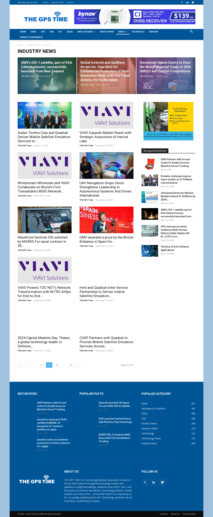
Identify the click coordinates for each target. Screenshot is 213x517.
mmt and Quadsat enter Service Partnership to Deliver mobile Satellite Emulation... (104, 292)
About (45, 2)
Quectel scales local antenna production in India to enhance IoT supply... (53, 443)
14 (57, 365)
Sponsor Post (57, 2)
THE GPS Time (28, 76)
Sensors (153, 31)
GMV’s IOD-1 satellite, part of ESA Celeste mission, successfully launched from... (177, 213)
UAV (52, 31)
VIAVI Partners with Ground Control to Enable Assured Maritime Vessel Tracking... (176, 162)
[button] (191, 31)
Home (23, 31)
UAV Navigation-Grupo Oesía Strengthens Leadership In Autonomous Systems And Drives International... (105, 189)
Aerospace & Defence (154, 151)
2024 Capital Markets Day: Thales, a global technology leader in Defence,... (44, 342)
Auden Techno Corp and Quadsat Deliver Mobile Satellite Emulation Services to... (44, 137)
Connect (70, 2)
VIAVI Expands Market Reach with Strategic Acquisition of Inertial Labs (105, 137)
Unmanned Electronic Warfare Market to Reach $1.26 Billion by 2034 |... (178, 196)
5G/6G (70, 31)
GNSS (33, 31)
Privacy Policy (189, 514)
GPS (43, 31)
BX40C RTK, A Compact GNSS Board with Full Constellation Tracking (114, 438)
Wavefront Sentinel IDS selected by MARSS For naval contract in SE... (43, 241)
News (122, 31)
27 (71, 365)
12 (41, 365)
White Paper (107, 31)
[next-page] (78, 365)
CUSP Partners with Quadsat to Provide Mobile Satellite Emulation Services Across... (106, 342)
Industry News (33, 45)
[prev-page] (20, 365)
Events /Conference (31, 37)
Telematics (138, 31)
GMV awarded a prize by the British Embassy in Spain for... (106, 239)
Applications (86, 31)
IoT (60, 31)
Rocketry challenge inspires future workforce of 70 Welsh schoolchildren (176, 179)
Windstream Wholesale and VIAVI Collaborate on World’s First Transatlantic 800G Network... (43, 187)
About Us (175, 514)
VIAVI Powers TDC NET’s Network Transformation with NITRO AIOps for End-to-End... (44, 292)
